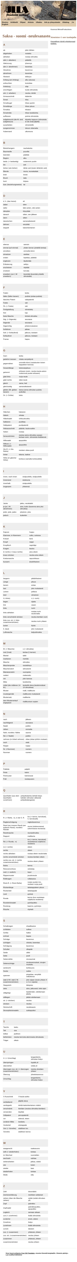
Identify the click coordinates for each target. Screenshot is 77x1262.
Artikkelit (14, 22)
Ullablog (65, 22)
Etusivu (5, 22)
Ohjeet (22, 22)
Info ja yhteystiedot (52, 22)
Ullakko (39, 22)
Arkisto (31, 22)
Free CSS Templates (28, 1253)
